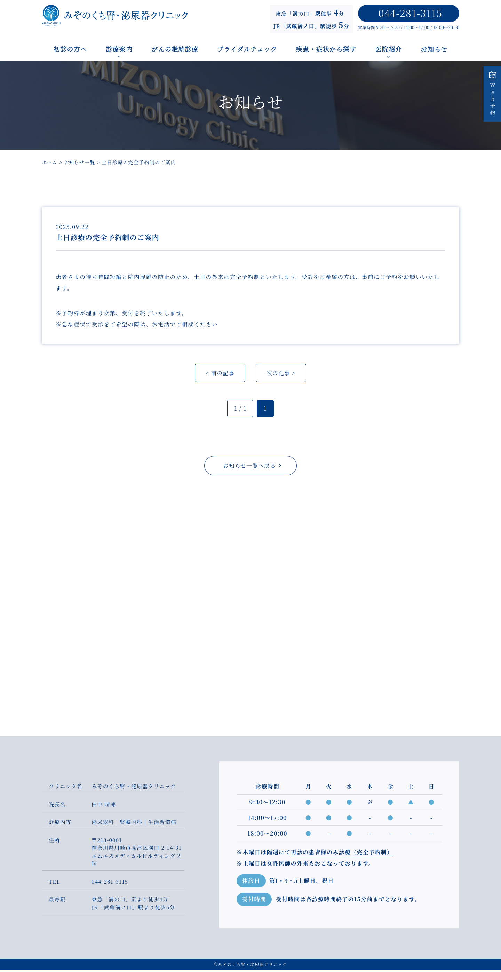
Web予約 (492, 94)
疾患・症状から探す (326, 48)
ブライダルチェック (247, 48)
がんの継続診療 (174, 48)
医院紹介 (388, 48)
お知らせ (434, 48)
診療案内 (119, 48)
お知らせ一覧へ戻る (249, 467)
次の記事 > (281, 374)
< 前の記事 (219, 374)
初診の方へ (70, 48)
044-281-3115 (410, 13)
